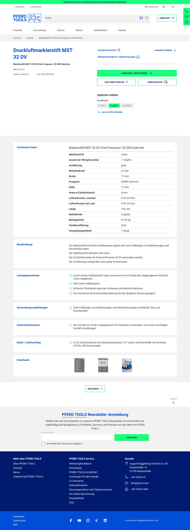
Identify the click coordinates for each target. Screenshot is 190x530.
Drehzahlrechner (78, 485)
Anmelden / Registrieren (137, 73)
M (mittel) (127, 106)
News (16, 472)
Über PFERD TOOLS (24, 463)
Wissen (79, 30)
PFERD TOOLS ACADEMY (83, 472)
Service (60, 30)
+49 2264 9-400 (136, 489)
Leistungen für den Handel (83, 476)
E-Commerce (76, 480)
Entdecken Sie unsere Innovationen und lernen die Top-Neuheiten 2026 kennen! (95, 2)
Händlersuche (151, 7)
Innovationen (39, 30)
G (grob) (114, 106)
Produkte (17, 30)
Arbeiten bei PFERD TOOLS (28, 476)
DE (172, 7)
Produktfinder (76, 498)
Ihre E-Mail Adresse (47, 432)
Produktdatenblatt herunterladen (119, 57)
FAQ (71, 502)
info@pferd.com (137, 483)
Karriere (122, 30)
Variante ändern (165, 50)
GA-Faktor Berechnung (81, 493)
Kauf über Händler (116, 82)
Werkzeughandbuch (80, 463)
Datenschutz (35, 7)
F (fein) (102, 106)
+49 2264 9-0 (135, 477)
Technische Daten (108, 50)
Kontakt (17, 467)
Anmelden (131, 437)
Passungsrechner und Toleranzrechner (90, 489)
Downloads (75, 467)
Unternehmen (100, 30)
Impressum (19, 7)
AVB (15, 524)
